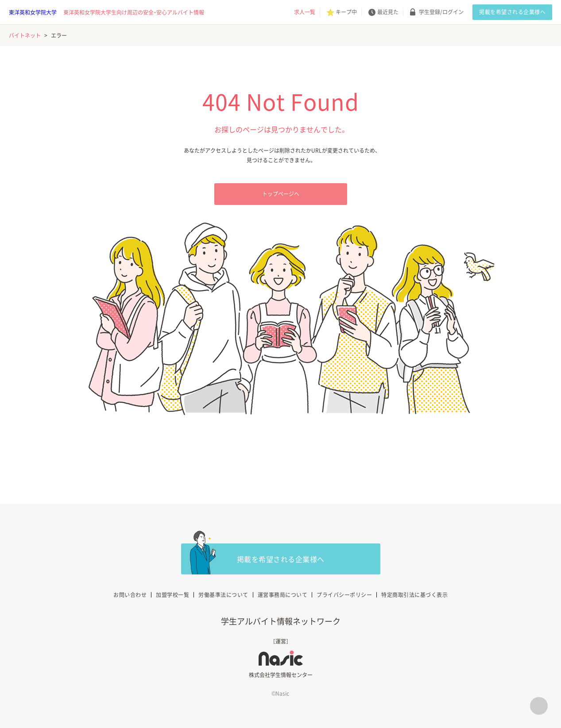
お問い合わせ (130, 595)
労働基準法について (223, 595)
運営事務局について (283, 595)
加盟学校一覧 (172, 595)
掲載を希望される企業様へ (512, 12)
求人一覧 (304, 12)
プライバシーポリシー (344, 595)
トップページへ (280, 194)
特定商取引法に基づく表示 (414, 595)
